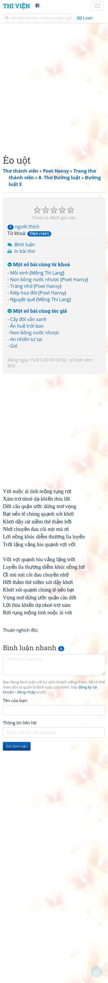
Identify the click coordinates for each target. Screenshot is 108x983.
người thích (23, 226)
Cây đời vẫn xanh (28, 319)
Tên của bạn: (15, 700)
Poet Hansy (74, 279)
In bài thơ (24, 251)
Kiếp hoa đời (23, 293)
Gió (14, 346)
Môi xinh (19, 273)
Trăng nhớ (21, 286)
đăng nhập (26, 692)
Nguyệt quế (22, 299)
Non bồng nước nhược (34, 279)
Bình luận (24, 244)
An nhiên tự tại (26, 339)
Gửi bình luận (16, 746)
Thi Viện (16, 6)
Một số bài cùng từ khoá (38, 264)
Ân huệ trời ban (27, 326)
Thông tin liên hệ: (20, 722)
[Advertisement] (54, 87)
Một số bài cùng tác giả (37, 311)
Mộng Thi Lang (47, 273)
